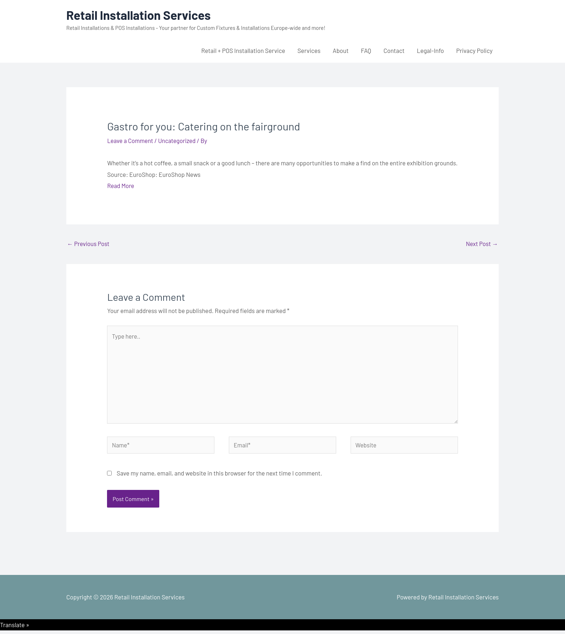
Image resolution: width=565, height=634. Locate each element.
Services (308, 50)
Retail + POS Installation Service (243, 50)
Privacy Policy (474, 50)
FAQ (366, 50)
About (340, 50)
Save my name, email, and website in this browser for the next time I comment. (219, 476)
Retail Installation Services (140, 14)
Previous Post (89, 243)
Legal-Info (430, 50)
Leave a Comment (131, 140)
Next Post (481, 243)
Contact (394, 50)
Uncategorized (179, 140)
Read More (121, 185)
